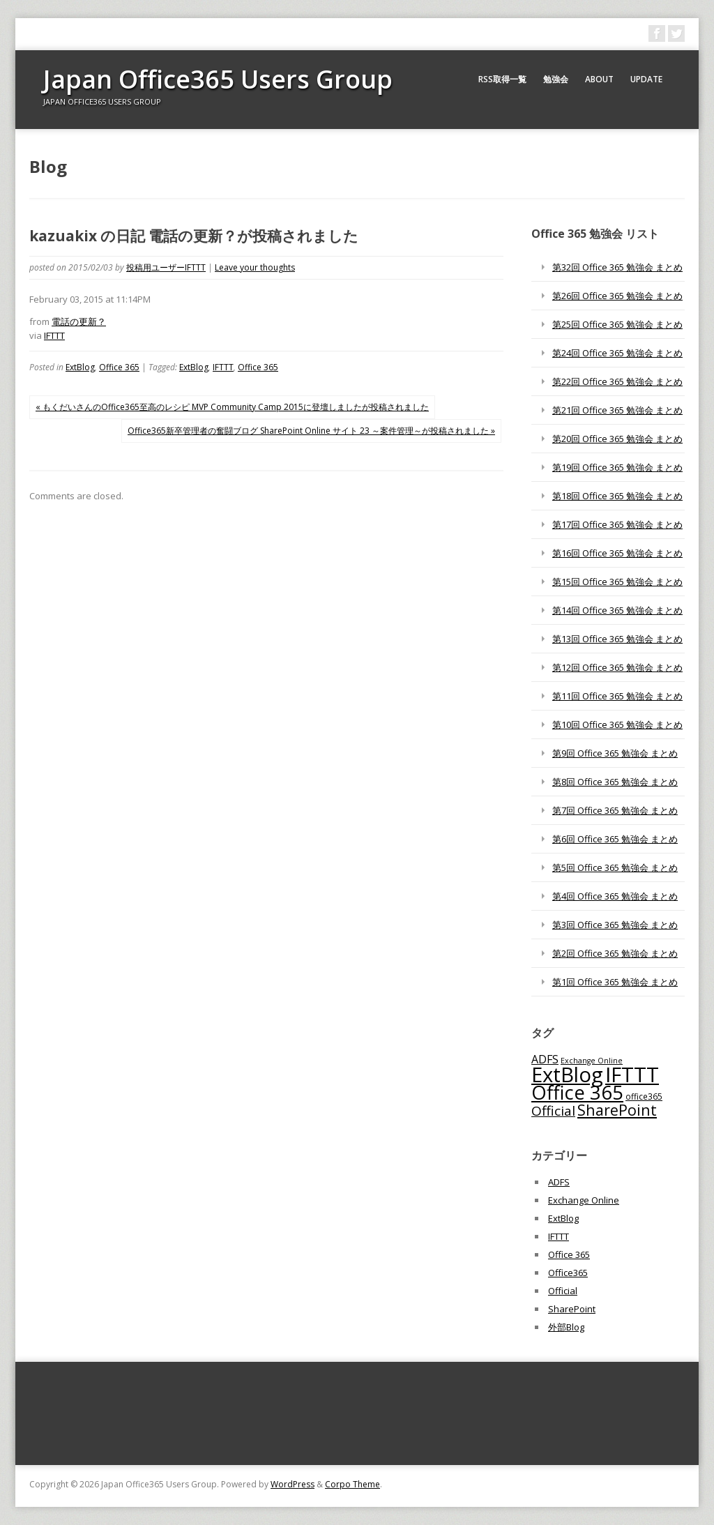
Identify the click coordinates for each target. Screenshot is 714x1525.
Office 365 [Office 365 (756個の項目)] (577, 1092)
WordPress (292, 1484)
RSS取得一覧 (502, 79)
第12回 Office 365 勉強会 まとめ (617, 667)
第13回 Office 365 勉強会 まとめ (617, 638)
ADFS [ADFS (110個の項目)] (545, 1059)
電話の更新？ (79, 321)
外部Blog (566, 1327)
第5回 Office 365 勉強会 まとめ (615, 867)
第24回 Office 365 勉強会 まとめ (617, 353)
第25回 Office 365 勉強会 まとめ (617, 324)
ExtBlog (80, 367)
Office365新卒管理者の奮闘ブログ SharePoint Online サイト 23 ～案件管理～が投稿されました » (311, 431)
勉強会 (555, 79)
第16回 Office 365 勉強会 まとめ (617, 553)
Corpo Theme (352, 1484)
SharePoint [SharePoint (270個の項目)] (617, 1110)
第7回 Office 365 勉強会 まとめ (615, 810)
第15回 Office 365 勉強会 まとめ (617, 581)
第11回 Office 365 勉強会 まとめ (617, 696)
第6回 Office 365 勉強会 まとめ (615, 839)
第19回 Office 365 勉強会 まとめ (617, 467)
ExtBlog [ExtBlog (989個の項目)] (567, 1074)
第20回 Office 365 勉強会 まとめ (617, 438)
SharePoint (571, 1309)
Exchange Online (583, 1200)
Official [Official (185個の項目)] (553, 1111)
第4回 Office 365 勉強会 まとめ (615, 896)
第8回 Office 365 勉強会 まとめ (615, 781)
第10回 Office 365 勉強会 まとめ (617, 724)
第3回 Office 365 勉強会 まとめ (615, 924)
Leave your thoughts (255, 267)
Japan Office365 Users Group (218, 79)
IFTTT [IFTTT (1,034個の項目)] (632, 1074)
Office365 (568, 1272)
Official (562, 1290)
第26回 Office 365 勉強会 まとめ (617, 295)
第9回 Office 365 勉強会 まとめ (615, 753)
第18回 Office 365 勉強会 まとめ (617, 496)
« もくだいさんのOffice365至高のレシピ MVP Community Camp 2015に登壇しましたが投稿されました (232, 407)
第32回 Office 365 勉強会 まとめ (617, 267)
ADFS (559, 1182)
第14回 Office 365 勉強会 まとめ (617, 610)
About (599, 79)
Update (646, 79)
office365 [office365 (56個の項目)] (643, 1096)
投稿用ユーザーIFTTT (166, 267)
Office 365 (119, 367)
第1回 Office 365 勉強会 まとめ (615, 982)
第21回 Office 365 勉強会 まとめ (617, 410)
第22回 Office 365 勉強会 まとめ (617, 381)
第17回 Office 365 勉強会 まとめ (617, 524)
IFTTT (54, 335)
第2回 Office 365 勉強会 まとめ (615, 953)
